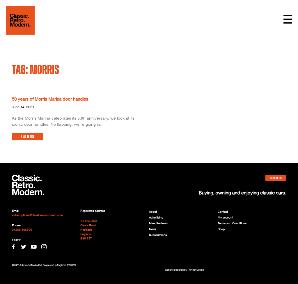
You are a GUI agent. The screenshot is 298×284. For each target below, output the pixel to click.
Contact (223, 211)
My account (225, 217)
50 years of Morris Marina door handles (50, 99)
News (152, 229)
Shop (221, 229)
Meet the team (158, 223)
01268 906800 (22, 229)
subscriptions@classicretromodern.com (37, 215)
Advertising (156, 217)
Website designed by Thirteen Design (184, 270)
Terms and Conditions (232, 223)
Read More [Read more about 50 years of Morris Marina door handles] (27, 136)
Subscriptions (158, 235)
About (153, 211)
